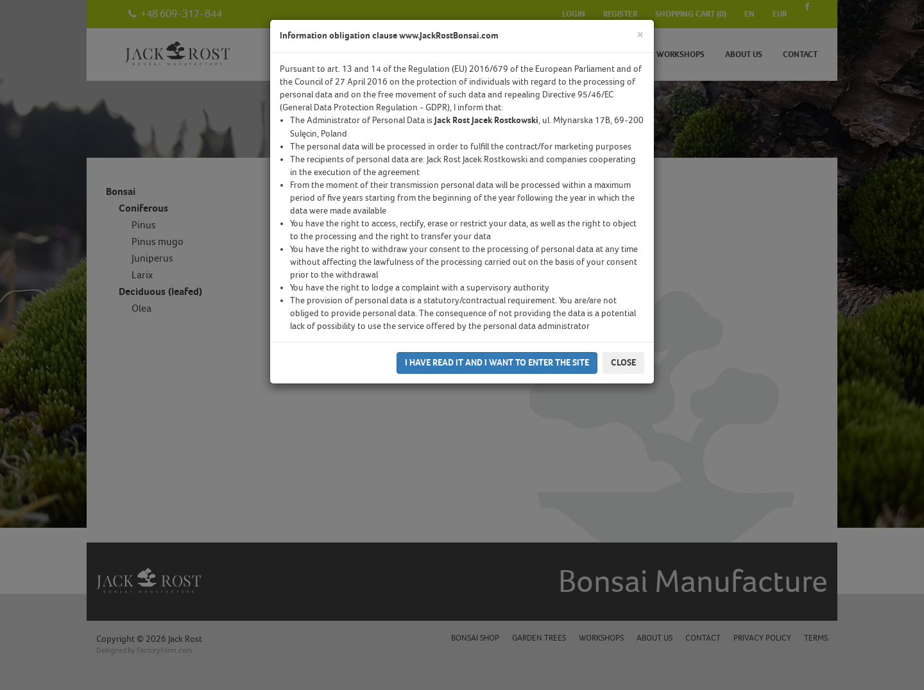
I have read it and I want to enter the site (497, 362)
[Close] (640, 35)
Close (623, 362)
